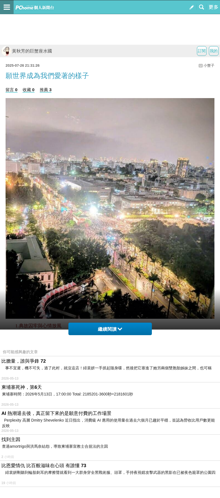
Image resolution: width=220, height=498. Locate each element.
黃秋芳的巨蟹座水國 (26, 51)
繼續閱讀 (110, 329)
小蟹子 (209, 65)
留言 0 (12, 89)
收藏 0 (28, 89)
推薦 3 (46, 89)
